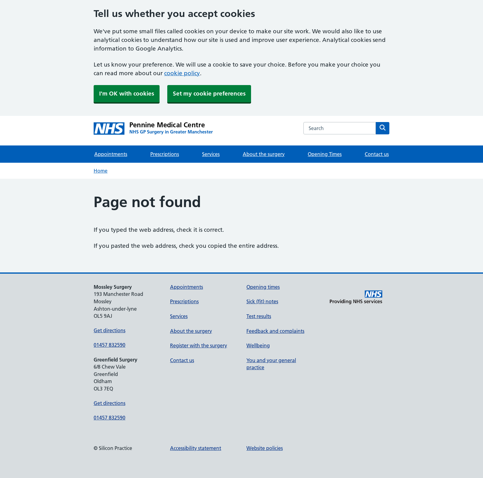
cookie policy (182, 73)
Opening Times (325, 154)
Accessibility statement (195, 448)
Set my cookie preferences (209, 93)
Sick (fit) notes (262, 301)
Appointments (110, 154)
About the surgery (264, 154)
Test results (258, 316)
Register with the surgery (198, 345)
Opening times (263, 287)
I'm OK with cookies (126, 93)
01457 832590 (109, 345)
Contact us (377, 154)
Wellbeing (258, 345)
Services (211, 154)
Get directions (109, 330)
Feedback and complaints (275, 331)
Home (101, 171)
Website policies (264, 448)
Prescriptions (164, 154)
